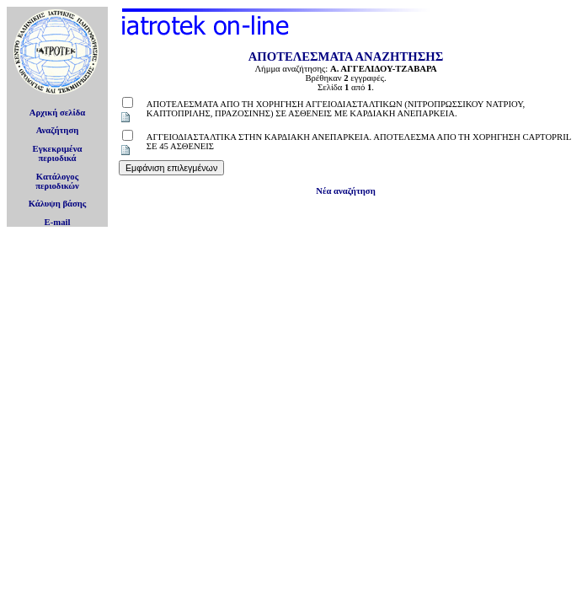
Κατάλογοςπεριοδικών (57, 181)
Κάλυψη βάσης (58, 203)
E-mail (58, 222)
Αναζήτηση (57, 130)
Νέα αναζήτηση (345, 191)
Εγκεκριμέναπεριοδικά (58, 153)
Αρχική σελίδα (57, 112)
